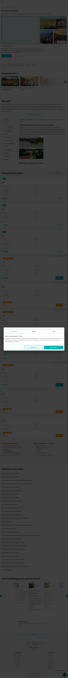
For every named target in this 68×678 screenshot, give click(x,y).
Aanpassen (33, 347)
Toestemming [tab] (13, 331)
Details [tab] (34, 331)
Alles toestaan (53, 347)
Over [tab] (54, 331)
